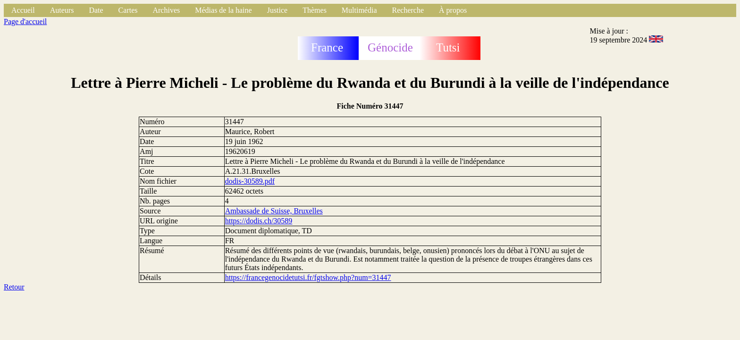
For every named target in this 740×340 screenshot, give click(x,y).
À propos (453, 10)
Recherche (408, 10)
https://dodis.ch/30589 (259, 221)
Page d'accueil (25, 21)
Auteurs (62, 10)
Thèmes (315, 10)
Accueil (23, 10)
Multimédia (359, 10)
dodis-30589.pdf (250, 181)
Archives (166, 10)
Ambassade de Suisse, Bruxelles (274, 211)
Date (96, 10)
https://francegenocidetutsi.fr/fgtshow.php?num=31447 (308, 277)
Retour (14, 287)
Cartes (128, 10)
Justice (277, 10)
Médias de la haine (223, 10)
